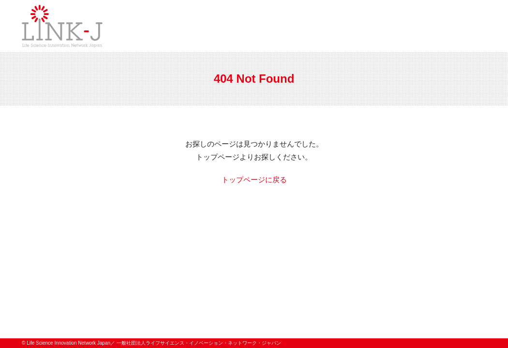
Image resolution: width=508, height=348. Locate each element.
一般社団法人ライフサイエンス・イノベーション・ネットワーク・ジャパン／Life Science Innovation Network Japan (62, 26)
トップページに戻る (254, 179)
